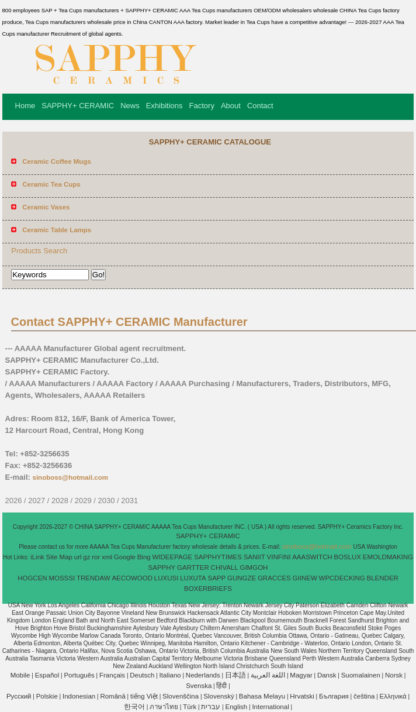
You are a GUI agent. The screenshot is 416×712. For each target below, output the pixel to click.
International (270, 706)
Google (125, 556)
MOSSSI (61, 578)
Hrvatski (302, 696)
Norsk (394, 675)
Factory (201, 105)
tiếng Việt (144, 696)
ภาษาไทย (164, 706)
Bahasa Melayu (262, 696)
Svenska (199, 685)
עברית (210, 706)
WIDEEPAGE (172, 556)
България (334, 696)
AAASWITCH (312, 556)
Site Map (59, 556)
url (78, 556)
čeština (364, 696)
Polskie (47, 696)
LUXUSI (166, 578)
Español (47, 675)
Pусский (19, 696)
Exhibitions (164, 105)
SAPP (216, 578)
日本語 (235, 675)
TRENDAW (93, 578)
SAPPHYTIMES (218, 556)
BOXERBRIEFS (208, 588)
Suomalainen (360, 675)
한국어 (134, 706)
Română (112, 696)
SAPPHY (162, 567)
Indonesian (79, 696)
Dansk (327, 675)
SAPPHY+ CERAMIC (77, 105)
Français (112, 675)
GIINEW (305, 578)
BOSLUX (347, 556)
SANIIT (254, 556)
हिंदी (221, 685)
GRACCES (274, 578)
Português (79, 675)
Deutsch (142, 675)
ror (96, 556)
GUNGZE (241, 578)
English (237, 706)
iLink (37, 556)
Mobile (20, 675)
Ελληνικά (393, 696)
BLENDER (382, 578)
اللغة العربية (268, 675)
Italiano (170, 675)
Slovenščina (180, 696)
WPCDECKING (342, 578)
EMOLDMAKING (388, 556)
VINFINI (279, 556)
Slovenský (218, 696)
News (130, 105)
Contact (260, 105)
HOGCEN (32, 578)
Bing (144, 556)
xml (107, 556)
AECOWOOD (132, 578)
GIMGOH (254, 567)
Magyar (301, 675)
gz (86, 556)
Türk (189, 706)
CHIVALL (224, 567)
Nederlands (203, 675)
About (231, 105)
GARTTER (193, 567)
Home (25, 105)
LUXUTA (193, 578)
